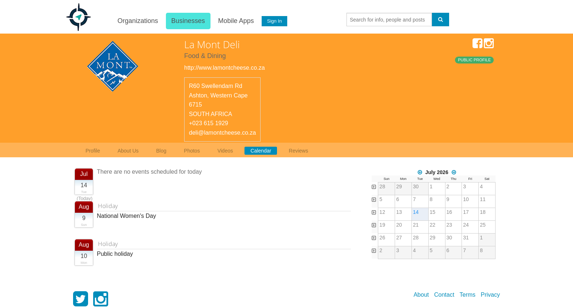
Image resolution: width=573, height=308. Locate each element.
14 (416, 212)
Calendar (260, 151)
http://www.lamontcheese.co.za (224, 68)
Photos (192, 151)
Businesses (188, 20)
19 (382, 225)
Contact (444, 295)
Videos (225, 151)
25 (483, 225)
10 (466, 199)
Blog (161, 151)
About (421, 295)
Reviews (298, 151)
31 (466, 237)
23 (449, 225)
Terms (468, 295)
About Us (128, 151)
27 (399, 237)
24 (466, 225)
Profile (93, 151)
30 (416, 186)
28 (382, 186)
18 (483, 212)
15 (433, 212)
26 (382, 237)
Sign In (274, 21)
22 (433, 225)
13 (399, 212)
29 (399, 186)
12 (382, 212)
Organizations (137, 20)
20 (399, 225)
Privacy (490, 295)
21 (416, 225)
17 (466, 212)
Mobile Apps (236, 20)
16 (449, 212)
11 (483, 199)
